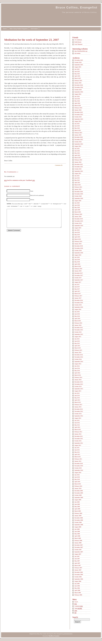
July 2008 (76, 529)
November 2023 (78, 114)
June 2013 (77, 395)
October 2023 (78, 116)
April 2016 (77, 318)
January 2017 (77, 298)
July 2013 (76, 393)
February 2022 (78, 160)
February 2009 (78, 513)
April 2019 (77, 237)
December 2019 (78, 218)
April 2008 (77, 536)
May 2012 (77, 425)
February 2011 (78, 459)
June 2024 (77, 98)
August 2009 (77, 499)
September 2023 (78, 119)
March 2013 (77, 402)
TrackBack (30, 180)
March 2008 (77, 538)
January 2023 (77, 135)
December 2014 (78, 354)
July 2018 (76, 257)
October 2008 (78, 522)
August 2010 (77, 472)
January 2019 (77, 243)
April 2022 (77, 155)
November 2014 (78, 357)
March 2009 (77, 511)
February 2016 (78, 323)
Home (5, 29)
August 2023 (77, 121)
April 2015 (77, 345)
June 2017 (77, 286)
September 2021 (78, 171)
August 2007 (77, 554)
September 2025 (78, 64)
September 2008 (78, 524)
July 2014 (76, 366)
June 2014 (77, 368)
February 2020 (78, 214)
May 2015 (77, 343)
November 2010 (78, 465)
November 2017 (78, 275)
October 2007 (78, 549)
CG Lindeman (78, 39)
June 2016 (77, 314)
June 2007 (77, 558)
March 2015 (77, 348)
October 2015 (78, 332)
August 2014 (77, 363)
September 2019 (78, 225)
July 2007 (76, 556)
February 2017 (78, 295)
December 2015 (78, 327)
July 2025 (76, 69)
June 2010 (77, 477)
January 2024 (77, 110)
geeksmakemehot (67, 633)
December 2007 (78, 545)
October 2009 (78, 495)
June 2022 (77, 150)
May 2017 (77, 289)
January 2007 (77, 570)
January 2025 (77, 82)
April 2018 (77, 264)
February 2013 (78, 404)
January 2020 (77, 216)
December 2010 (78, 463)
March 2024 (77, 105)
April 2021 (77, 182)
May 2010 (77, 479)
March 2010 (77, 484)
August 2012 (77, 418)
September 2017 (78, 280)
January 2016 (77, 325)
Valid (78, 608)
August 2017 (77, 282)
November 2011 (78, 438)
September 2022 (78, 144)
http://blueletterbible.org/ (80, 51)
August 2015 (77, 336)
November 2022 (78, 139)
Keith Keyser (77, 42)
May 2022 (77, 153)
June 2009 (77, 504)
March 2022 (77, 157)
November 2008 (78, 520)
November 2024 (78, 87)
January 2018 (77, 271)
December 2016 (78, 300)
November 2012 (78, 411)
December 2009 (78, 490)
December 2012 (78, 409)
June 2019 (77, 232)
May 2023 (77, 128)
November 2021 (78, 166)
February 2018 (78, 268)
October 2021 (78, 169)
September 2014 (78, 361)
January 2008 (77, 542)
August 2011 (77, 445)
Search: (75, 617)
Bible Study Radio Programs (19, 29)
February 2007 (78, 567)
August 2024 (77, 94)
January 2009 (77, 515)
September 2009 (78, 497)
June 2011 (77, 450)
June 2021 (77, 178)
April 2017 (77, 291)
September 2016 (78, 307)
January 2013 (77, 406)
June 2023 (77, 126)
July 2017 (76, 284)
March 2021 (77, 184)
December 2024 (78, 85)
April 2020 (77, 209)
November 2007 (78, 547)
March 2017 (77, 293)
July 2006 (76, 583)
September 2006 (78, 579)
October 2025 (78, 62)
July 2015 (76, 339)
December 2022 (78, 137)
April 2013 (77, 400)
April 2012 (77, 427)
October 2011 (78, 440)
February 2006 (78, 595)
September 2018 (78, 252)
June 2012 (77, 422)
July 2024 (76, 96)
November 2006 (78, 574)
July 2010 (76, 474)
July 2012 (76, 420)
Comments (78, 606)
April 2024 (77, 103)
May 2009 (77, 506)
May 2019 (77, 234)
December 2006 (78, 572)
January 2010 (77, 488)
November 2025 (78, 60)
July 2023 (76, 123)
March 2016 (77, 320)
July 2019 (76, 230)
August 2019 (77, 227)
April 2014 (77, 373)
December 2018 (78, 246)
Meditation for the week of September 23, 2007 (31, 39)
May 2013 (77, 397)
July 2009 (76, 502)
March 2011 (77, 456)
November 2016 (78, 302)
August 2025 (77, 67)
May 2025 (77, 73)
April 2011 (77, 454)
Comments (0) (58, 165)
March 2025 (77, 78)
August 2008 (77, 527)
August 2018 (77, 255)
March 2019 (77, 239)
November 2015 (78, 329)
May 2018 (77, 261)
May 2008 (77, 533)
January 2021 (77, 189)
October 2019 (78, 223)
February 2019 (78, 241)
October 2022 (78, 141)
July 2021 (76, 175)
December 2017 (78, 273)
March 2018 (77, 266)
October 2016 (78, 305)
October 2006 (78, 576)
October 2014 (78, 359)
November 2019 (78, 221)
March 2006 (77, 592)
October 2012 (78, 413)
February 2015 (78, 350)
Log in (76, 601)
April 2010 (77, 481)
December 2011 (78, 436)
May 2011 (77, 452)
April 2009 (77, 508)
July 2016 (76, 311)
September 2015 (78, 334)
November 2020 (78, 194)
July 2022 (76, 148)
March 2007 (77, 565)
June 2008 (77, 531)
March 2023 (77, 130)
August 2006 (77, 581)
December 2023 (78, 112)
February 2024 (78, 107)
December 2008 (78, 518)
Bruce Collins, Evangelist (76, 7)
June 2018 (77, 259)
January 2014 (77, 379)
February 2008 (78, 540)
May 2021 (77, 180)
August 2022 (77, 146)
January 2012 (77, 434)
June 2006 (77, 586)
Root (55, 633)
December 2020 (78, 191)
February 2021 (78, 187)
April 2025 (77, 76)
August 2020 (77, 200)
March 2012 (77, 429)
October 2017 (78, 277)
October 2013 (78, 386)
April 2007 (77, 563)
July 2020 (76, 203)
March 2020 (77, 212)
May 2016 (77, 316)
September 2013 (78, 388)
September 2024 (78, 92)
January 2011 (77, 461)
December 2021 (78, 164)
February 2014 (78, 377)
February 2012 (78, 431)
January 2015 (77, 352)
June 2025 (77, 71)
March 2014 (77, 375)
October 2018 (78, 250)
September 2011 (78, 443)
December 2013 (78, 382)
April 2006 (77, 590)
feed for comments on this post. (14, 180)
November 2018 (78, 248)
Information (34, 29)
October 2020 (78, 196)
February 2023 (78, 132)
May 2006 (77, 588)
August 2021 (77, 173)
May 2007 (77, 561)
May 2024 (77, 101)
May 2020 (77, 207)
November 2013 (78, 384)
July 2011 (76, 447)
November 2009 (78, 493)
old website (77, 53)
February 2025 (78, 80)
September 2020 (78, 198)
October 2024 (78, 89)
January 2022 (77, 162)
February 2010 (78, 486)
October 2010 (78, 468)
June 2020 (77, 205)
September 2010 (78, 470)
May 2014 (77, 370)
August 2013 (77, 391)
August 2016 (77, 309)
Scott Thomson (78, 44)
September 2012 (78, 416)
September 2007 (78, 552)
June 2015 (77, 341)
